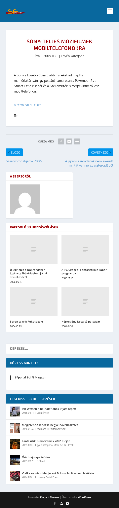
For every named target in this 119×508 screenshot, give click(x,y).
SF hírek (41, 461)
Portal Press (52, 477)
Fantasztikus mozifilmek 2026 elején (46, 441)
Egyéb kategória (72, 56)
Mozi (56, 445)
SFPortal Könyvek (56, 428)
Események (42, 412)
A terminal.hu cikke (27, 105)
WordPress (84, 497)
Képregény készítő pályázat (80, 321)
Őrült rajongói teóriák (36, 457)
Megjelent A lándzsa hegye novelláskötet (50, 425)
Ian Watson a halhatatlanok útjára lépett (49, 408)
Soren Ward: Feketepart (26, 321)
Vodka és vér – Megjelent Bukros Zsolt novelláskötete (58, 473)
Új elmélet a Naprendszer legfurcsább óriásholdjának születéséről (29, 273)
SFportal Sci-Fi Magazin (30, 377)
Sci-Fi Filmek (66, 445)
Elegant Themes (49, 497)
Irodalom (41, 428)
